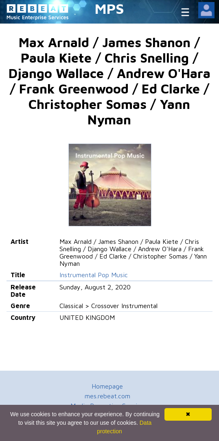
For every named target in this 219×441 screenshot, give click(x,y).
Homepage (107, 386)
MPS (109, 8)
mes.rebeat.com (107, 396)
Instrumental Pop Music (93, 274)
